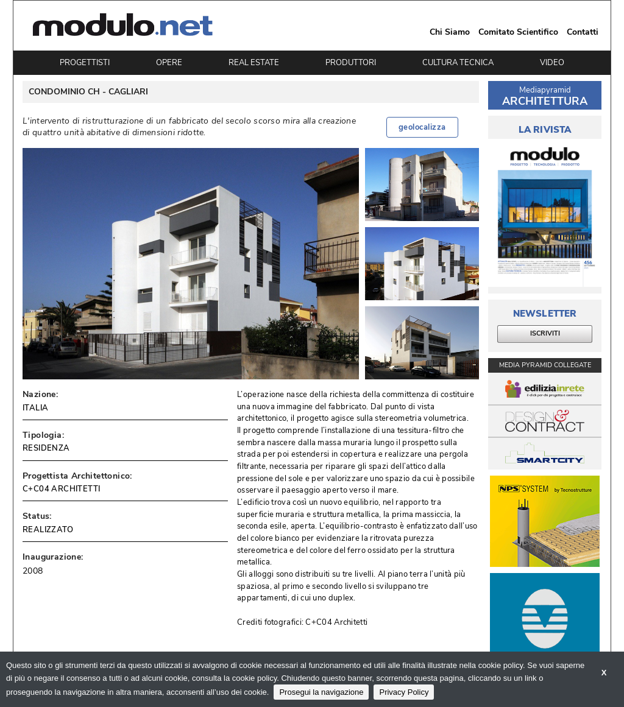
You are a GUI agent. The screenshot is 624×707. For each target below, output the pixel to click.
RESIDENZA (46, 448)
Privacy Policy (403, 692)
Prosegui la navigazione (321, 692)
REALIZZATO (48, 529)
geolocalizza (422, 127)
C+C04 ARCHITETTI (61, 489)
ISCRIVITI (545, 333)
